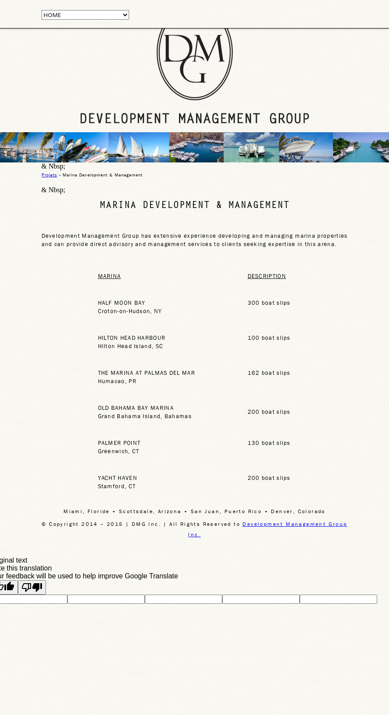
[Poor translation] (32, 587)
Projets (49, 175)
